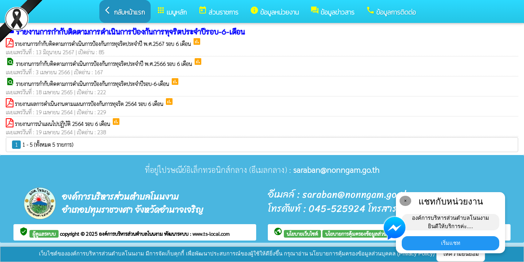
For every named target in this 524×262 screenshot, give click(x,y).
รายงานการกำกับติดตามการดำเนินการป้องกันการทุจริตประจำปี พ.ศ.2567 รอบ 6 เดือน (103, 43)
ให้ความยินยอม (460, 254)
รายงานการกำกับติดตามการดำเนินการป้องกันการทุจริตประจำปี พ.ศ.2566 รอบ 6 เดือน (105, 63)
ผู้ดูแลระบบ (44, 233)
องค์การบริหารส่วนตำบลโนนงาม (131, 233)
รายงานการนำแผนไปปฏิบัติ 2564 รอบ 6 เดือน (63, 123)
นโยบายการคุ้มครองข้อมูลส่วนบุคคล (362, 233)
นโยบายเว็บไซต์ (302, 233)
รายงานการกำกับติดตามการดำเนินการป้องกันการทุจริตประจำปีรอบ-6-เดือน (93, 83)
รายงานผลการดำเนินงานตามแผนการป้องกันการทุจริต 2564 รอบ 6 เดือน (90, 103)
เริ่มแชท (450, 243)
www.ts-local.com (211, 233)
